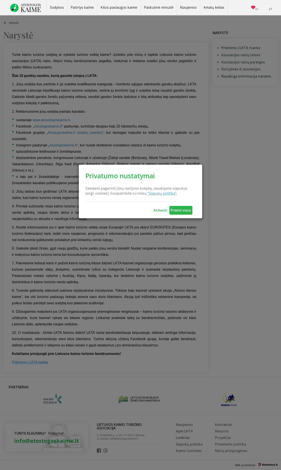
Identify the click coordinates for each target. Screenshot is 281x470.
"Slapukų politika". (162, 193)
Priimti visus (181, 210)
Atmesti (160, 210)
